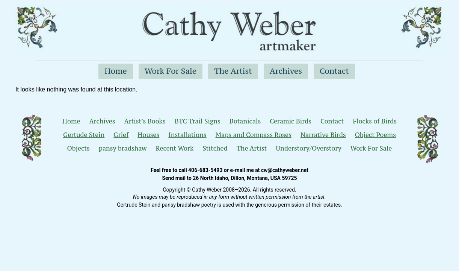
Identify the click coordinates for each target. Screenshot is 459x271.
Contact (334, 71)
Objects (78, 148)
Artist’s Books (145, 121)
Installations (187, 135)
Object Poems (375, 135)
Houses (148, 135)
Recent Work (174, 148)
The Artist (233, 71)
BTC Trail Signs (197, 121)
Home (115, 71)
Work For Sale (170, 71)
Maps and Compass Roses (253, 135)
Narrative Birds (323, 135)
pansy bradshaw (123, 148)
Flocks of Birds (375, 121)
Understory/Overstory (308, 148)
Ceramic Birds (290, 121)
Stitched (214, 148)
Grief (120, 135)
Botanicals (245, 121)
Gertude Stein (83, 135)
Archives (286, 71)
